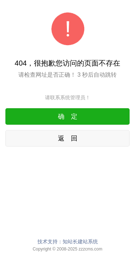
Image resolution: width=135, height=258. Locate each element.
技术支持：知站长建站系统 (67, 241)
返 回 (67, 138)
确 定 (67, 116)
